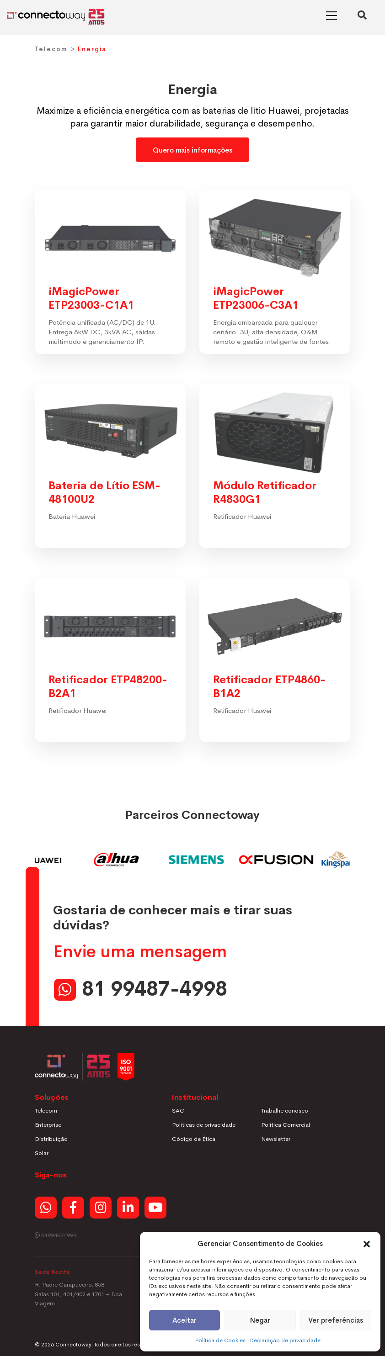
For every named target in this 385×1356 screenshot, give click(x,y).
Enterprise (48, 1125)
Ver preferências (335, 1320)
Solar (41, 1153)
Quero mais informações (192, 150)
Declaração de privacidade (285, 1340)
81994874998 (55, 1235)
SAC (178, 1110)
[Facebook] (73, 1208)
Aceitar (184, 1320)
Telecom (51, 49)
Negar (260, 1320)
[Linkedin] (128, 1208)
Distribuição (51, 1139)
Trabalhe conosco (284, 1110)
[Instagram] (101, 1208)
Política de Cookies (220, 1340)
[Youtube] (155, 1208)
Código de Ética (193, 1139)
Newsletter (275, 1139)
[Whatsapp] (46, 1208)
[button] (366, 1243)
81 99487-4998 (154, 989)
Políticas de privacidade (203, 1125)
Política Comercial (285, 1125)
